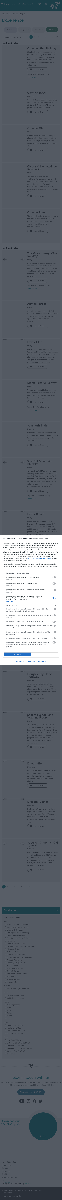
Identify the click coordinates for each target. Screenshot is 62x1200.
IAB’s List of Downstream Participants (39, 558)
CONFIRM (17, 654)
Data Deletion (19, 661)
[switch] (54, 577)
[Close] (58, 539)
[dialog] (31, 600)
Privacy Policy (42, 661)
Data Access (31, 661)
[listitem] (31, 573)
